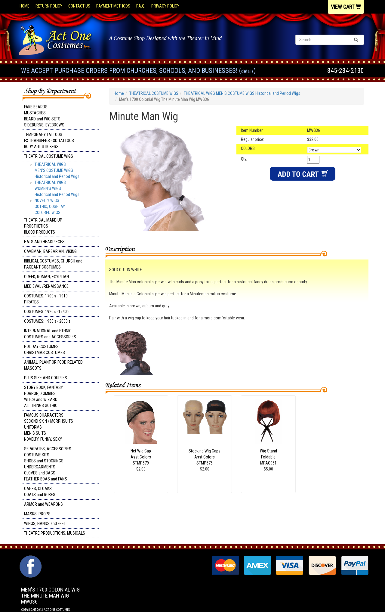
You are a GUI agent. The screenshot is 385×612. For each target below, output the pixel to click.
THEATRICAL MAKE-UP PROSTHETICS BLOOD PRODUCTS (43, 226)
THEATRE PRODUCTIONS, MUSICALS (54, 533)
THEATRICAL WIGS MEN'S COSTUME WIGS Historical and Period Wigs (57, 170)
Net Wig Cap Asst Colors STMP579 (141, 457)
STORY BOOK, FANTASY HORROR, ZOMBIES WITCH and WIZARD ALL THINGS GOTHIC (43, 396)
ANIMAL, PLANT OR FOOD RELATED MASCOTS (53, 365)
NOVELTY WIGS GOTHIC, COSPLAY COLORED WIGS (50, 206)
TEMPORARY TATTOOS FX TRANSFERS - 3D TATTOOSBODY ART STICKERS (49, 140)
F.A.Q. (140, 6)
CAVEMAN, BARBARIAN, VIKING (50, 251)
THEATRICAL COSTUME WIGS (48, 156)
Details (247, 71)
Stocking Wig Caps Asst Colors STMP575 (204, 457)
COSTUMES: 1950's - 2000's (47, 321)
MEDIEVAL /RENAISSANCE (46, 286)
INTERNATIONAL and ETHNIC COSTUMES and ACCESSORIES (50, 333)
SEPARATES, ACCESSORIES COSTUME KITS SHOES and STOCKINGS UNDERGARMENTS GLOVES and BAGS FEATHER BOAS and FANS (47, 463)
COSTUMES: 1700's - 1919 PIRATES (46, 299)
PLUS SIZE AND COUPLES (45, 377)
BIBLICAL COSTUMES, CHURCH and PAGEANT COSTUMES (53, 264)
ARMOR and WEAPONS (43, 504)
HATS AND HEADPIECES (44, 241)
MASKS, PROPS (37, 513)
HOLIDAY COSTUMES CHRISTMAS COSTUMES (44, 349)
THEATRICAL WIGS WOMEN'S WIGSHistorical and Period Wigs (57, 188)
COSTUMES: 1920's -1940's (46, 311)
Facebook (30, 558)
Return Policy (48, 6)
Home (24, 6)
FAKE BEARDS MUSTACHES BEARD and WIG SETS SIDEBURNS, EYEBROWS (44, 115)
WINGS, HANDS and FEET (45, 523)
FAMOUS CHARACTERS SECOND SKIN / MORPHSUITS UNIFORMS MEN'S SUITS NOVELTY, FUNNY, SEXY (48, 427)
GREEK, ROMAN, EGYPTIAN (46, 276)
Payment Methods (113, 6)
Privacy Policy (165, 6)
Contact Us (79, 6)
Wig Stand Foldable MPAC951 (268, 457)
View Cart (346, 7)
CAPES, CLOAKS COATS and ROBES (39, 491)
